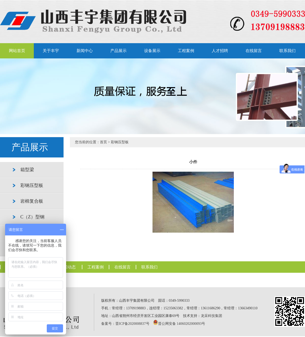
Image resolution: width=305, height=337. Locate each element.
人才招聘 (220, 51)
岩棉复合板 (31, 201)
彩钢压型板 (31, 185)
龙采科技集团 (211, 316)
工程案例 (186, 51)
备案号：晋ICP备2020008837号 (125, 324)
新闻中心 (85, 51)
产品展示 (118, 51)
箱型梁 (27, 169)
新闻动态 (67, 267)
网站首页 (17, 51)
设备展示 (152, 51)
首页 (103, 142)
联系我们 (287, 51)
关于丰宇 (51, 51)
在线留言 (254, 51)
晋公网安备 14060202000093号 (181, 324)
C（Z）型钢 (32, 216)
